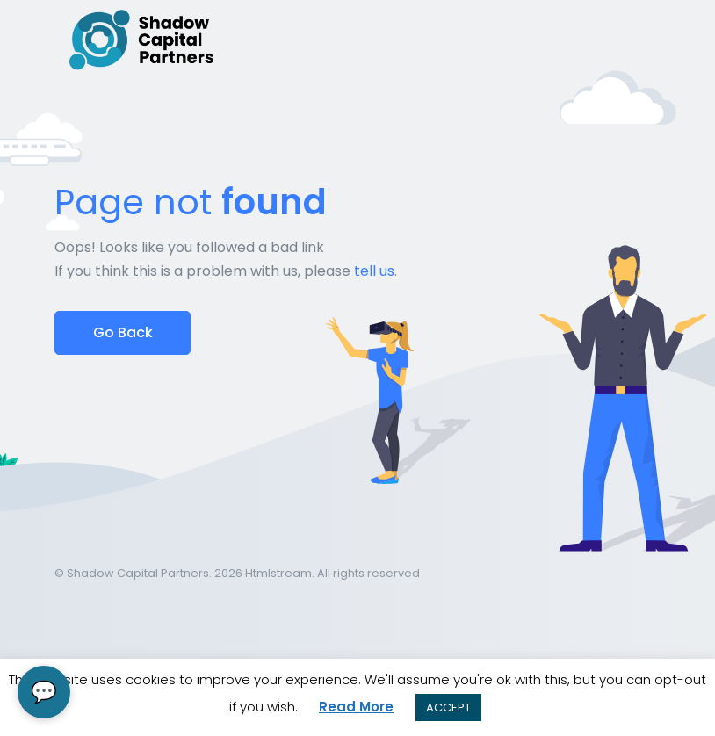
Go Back (123, 332)
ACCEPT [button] (448, 707)
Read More (356, 706)
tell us (374, 271)
